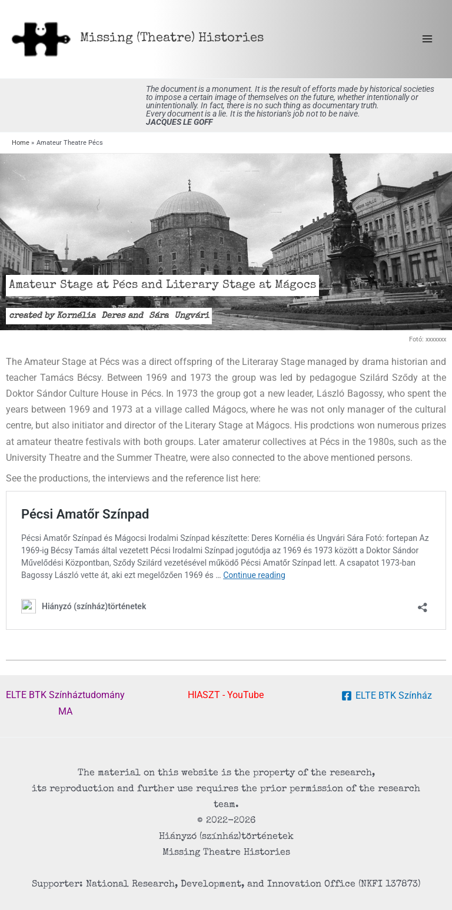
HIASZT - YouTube (226, 694)
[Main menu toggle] (427, 39)
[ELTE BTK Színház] (386, 695)
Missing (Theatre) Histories (172, 38)
